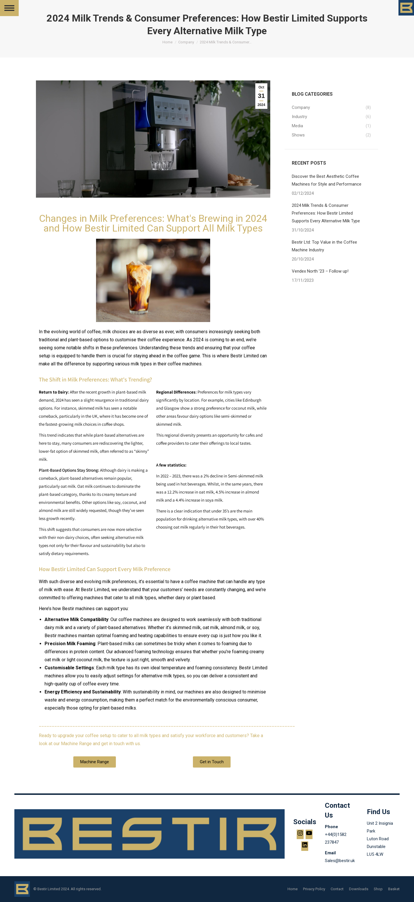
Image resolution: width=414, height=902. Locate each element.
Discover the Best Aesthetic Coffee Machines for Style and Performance (326, 180)
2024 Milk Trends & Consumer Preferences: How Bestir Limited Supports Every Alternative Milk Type (326, 213)
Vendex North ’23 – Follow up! (320, 271)
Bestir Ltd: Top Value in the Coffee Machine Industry (324, 246)
